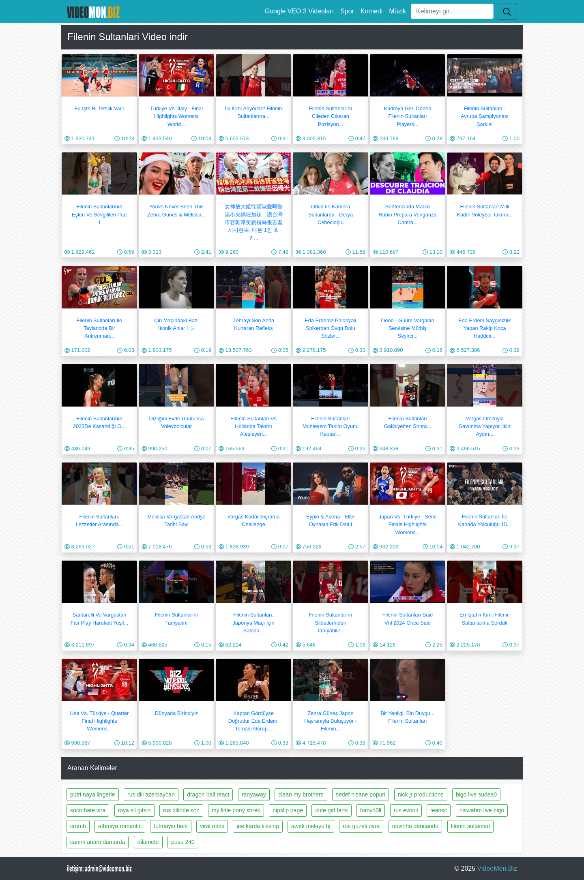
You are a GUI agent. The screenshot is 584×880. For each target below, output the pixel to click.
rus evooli (406, 810)
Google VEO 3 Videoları (299, 11)
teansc (438, 810)
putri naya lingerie (92, 794)
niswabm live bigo (482, 810)
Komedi (371, 11)
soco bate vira (87, 810)
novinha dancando (415, 826)
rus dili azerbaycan (151, 794)
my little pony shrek (236, 810)
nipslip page (288, 810)
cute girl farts (331, 810)
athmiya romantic (120, 826)
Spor (347, 11)
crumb (78, 826)
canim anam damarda (97, 842)
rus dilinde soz (181, 810)
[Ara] (452, 11)
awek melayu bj (311, 826)
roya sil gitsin (134, 810)
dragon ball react (208, 794)
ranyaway (254, 794)
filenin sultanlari (470, 826)
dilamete (148, 842)
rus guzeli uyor (361, 826)
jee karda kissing (257, 826)
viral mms (212, 826)
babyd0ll (370, 810)
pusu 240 (183, 842)
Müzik (397, 11)
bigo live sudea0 (476, 794)
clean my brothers (300, 794)
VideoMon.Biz (497, 868)
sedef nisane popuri (360, 794)
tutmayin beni (170, 826)
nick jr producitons (421, 794)
